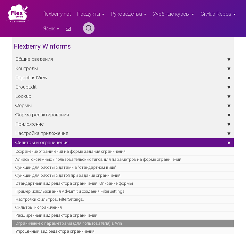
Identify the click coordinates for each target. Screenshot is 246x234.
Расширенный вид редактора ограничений (56, 215)
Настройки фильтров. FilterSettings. (49, 199)
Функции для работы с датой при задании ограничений (67, 175)
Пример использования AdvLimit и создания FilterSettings (70, 191)
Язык (51, 28)
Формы (122, 105)
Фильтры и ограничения (122, 142)
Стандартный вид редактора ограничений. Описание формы (74, 183)
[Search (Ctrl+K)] (88, 28)
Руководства (128, 14)
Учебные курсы (173, 14)
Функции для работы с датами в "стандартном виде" (65, 167)
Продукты (90, 14)
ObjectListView (122, 77)
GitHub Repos (218, 14)
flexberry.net (57, 14)
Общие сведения (122, 59)
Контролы (122, 68)
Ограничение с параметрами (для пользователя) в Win (68, 223)
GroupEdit (122, 87)
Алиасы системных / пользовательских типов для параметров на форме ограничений (98, 159)
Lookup (122, 96)
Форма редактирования (122, 115)
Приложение (122, 124)
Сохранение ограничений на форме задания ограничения (70, 151)
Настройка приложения (122, 133)
